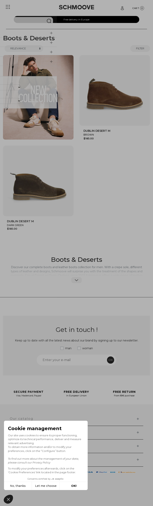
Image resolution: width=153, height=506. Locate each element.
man (68, 348)
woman (87, 348)
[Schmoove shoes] (76, 7)
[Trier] (24, 48)
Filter (140, 48)
